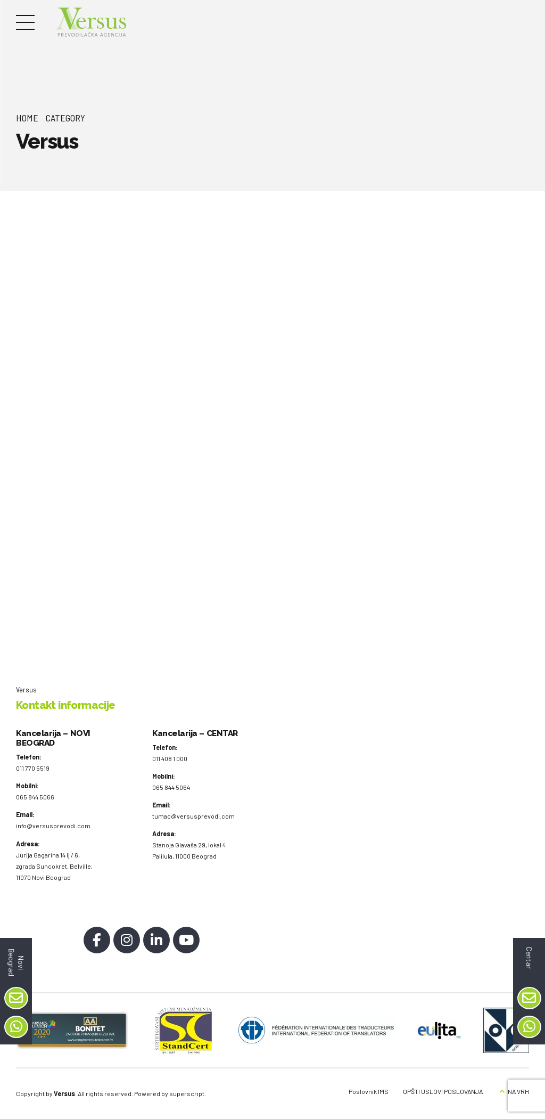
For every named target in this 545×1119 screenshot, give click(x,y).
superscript (186, 1093)
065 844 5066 (35, 797)
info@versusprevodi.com (53, 826)
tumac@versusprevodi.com (193, 816)
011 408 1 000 (169, 758)
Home (27, 118)
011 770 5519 (32, 768)
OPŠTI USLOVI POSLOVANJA (443, 1091)
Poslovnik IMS (369, 1091)
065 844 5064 (171, 787)
